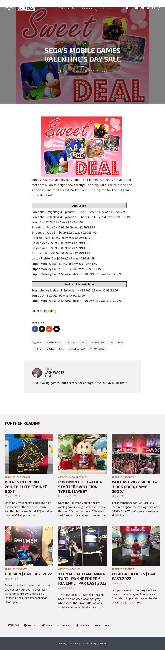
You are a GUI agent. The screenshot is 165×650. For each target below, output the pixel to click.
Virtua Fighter (97, 349)
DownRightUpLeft (66, 643)
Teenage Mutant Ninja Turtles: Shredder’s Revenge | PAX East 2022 (82, 578)
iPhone (37, 349)
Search (127, 8)
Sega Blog (49, 311)
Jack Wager (66, 71)
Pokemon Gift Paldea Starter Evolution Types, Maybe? (80, 487)
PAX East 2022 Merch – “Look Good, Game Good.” (134, 487)
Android (70, 342)
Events (86, 8)
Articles (82, 43)
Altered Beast (54, 342)
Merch (75, 8)
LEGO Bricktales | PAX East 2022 (133, 576)
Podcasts (63, 8)
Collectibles (79, 477)
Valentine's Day (77, 349)
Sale (61, 349)
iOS (111, 342)
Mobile (50, 349)
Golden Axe (98, 342)
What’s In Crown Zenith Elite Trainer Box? (26, 487)
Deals (84, 342)
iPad (120, 342)
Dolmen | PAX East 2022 (28, 573)
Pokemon (24, 477)
